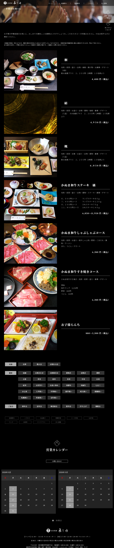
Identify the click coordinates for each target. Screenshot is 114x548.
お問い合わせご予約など (108, 14)
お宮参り (103, 379)
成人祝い (37, 392)
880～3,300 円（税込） (98, 333)
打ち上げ (77, 400)
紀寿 (90, 379)
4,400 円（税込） (101, 79)
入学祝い (90, 385)
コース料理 (74, 412)
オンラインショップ (108, 26)
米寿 (50, 379)
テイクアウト (41, 416)
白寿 (77, 379)
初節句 (37, 385)
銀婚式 (63, 373)
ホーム (50, 3)
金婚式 (76, 373)
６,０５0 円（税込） (100, 165)
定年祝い (90, 392)
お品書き (43, 412)
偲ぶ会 (37, 364)
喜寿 (37, 379)
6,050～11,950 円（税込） (96, 213)
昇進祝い (77, 392)
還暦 (90, 373)
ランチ (11, 416)
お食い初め (24, 385)
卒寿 (63, 379)
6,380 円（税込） (101, 252)
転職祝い (63, 392)
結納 (24, 373)
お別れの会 (50, 364)
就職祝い (50, 392)
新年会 (23, 400)
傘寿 (24, 379)
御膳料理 (58, 412)
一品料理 (90, 412)
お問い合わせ (57, 456)
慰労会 (63, 400)
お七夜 (76, 385)
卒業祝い (103, 385)
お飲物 (25, 416)
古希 (103, 373)
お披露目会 (50, 373)
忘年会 (37, 400)
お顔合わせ (37, 373)
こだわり (90, 3)
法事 (24, 364)
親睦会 (90, 400)
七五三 (63, 385)
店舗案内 (64, 3)
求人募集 (104, 3)
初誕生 (50, 385)
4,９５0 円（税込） (100, 122)
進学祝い (24, 392)
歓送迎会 (50, 400)
